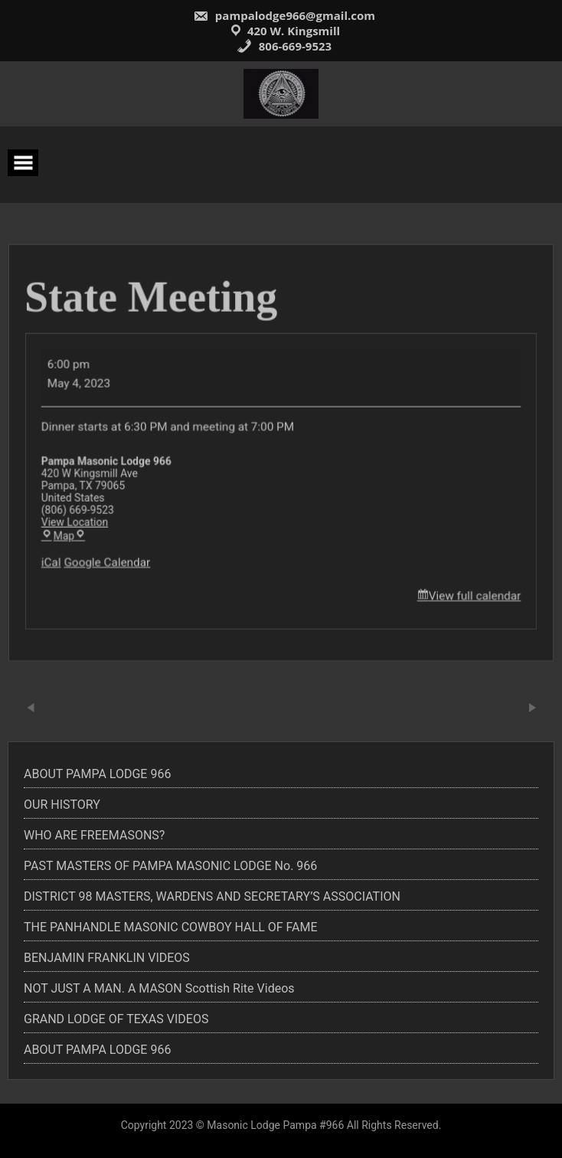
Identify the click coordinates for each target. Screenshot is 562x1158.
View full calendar (467, 592)
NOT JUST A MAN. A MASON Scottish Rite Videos (159, 988)
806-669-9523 (284, 46)
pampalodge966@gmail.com (284, 15)
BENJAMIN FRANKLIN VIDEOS (107, 957)
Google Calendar (113, 559)
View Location (82, 521)
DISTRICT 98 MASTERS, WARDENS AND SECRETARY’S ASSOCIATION (212, 896)
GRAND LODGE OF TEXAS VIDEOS (116, 1019)
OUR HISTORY (62, 804)
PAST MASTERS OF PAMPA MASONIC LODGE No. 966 (170, 866)
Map (71, 534)
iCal (59, 559)
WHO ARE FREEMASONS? (94, 835)
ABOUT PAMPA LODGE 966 (97, 774)
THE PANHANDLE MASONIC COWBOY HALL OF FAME (171, 927)
